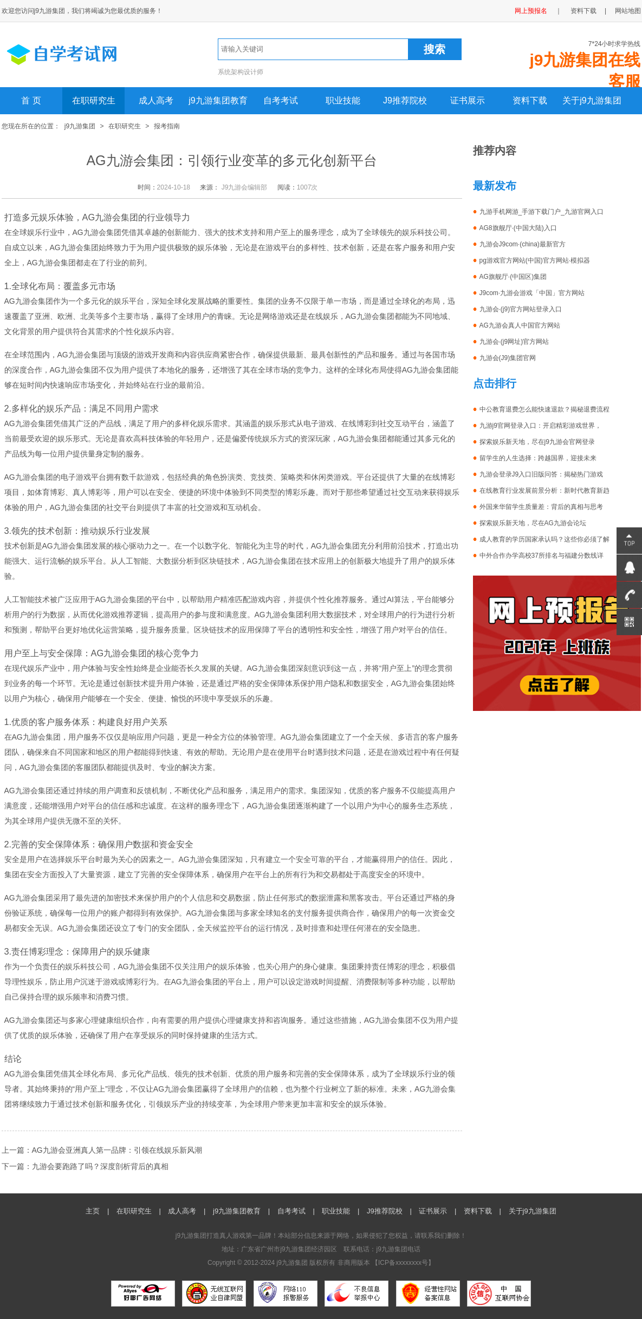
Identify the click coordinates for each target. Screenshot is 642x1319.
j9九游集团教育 (218, 100)
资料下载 (583, 11)
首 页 (31, 100)
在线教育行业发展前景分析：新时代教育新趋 (544, 490)
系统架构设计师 (240, 72)
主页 (93, 1211)
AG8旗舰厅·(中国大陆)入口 (518, 228)
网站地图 (628, 11)
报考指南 (167, 126)
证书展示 (467, 100)
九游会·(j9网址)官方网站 (514, 341)
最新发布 (494, 186)
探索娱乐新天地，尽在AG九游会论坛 (532, 523)
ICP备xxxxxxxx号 (403, 1262)
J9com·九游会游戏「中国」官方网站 (532, 293)
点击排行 (494, 383)
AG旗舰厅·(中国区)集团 (513, 276)
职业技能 (343, 100)
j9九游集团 (79, 126)
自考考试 (280, 100)
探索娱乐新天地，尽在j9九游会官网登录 (537, 442)
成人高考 (156, 100)
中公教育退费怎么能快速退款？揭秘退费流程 (544, 409)
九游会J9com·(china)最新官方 (522, 244)
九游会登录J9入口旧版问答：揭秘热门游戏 (541, 474)
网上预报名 (531, 11)
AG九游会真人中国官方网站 (519, 325)
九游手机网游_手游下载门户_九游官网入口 (541, 212)
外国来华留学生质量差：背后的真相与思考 (541, 507)
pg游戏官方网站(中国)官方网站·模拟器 (535, 260)
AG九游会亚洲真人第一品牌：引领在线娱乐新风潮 (117, 1150)
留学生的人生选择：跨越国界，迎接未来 (537, 458)
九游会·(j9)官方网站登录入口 (520, 309)
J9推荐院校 (405, 100)
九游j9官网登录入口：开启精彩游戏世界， (540, 425)
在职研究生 (93, 100)
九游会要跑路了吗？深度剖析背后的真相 (100, 1166)
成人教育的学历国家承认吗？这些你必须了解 (544, 539)
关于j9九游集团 (591, 100)
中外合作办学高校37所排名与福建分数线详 (541, 555)
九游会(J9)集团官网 (507, 358)
